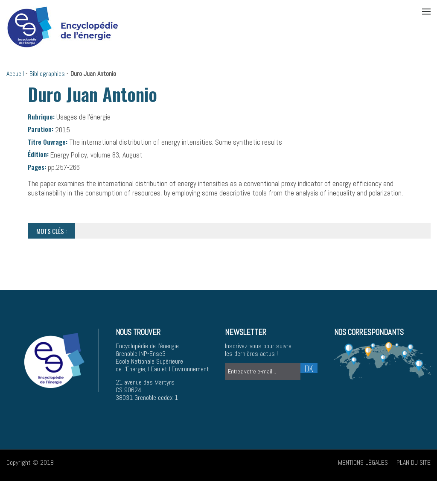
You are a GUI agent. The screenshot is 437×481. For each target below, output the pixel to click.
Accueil (15, 73)
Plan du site (413, 462)
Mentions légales (363, 462)
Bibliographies (47, 73)
